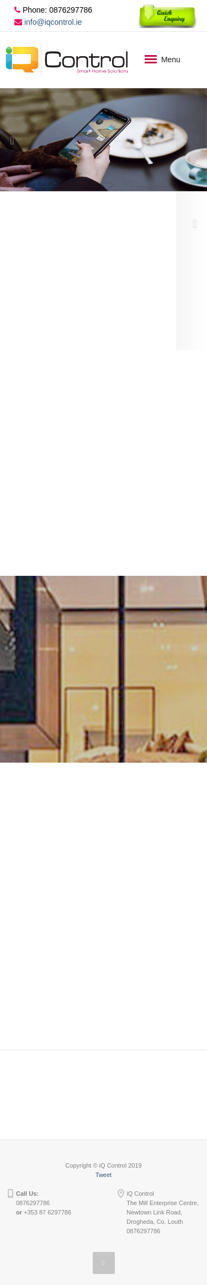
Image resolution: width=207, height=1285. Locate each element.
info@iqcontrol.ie (48, 22)
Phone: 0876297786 (53, 10)
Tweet (103, 1174)
